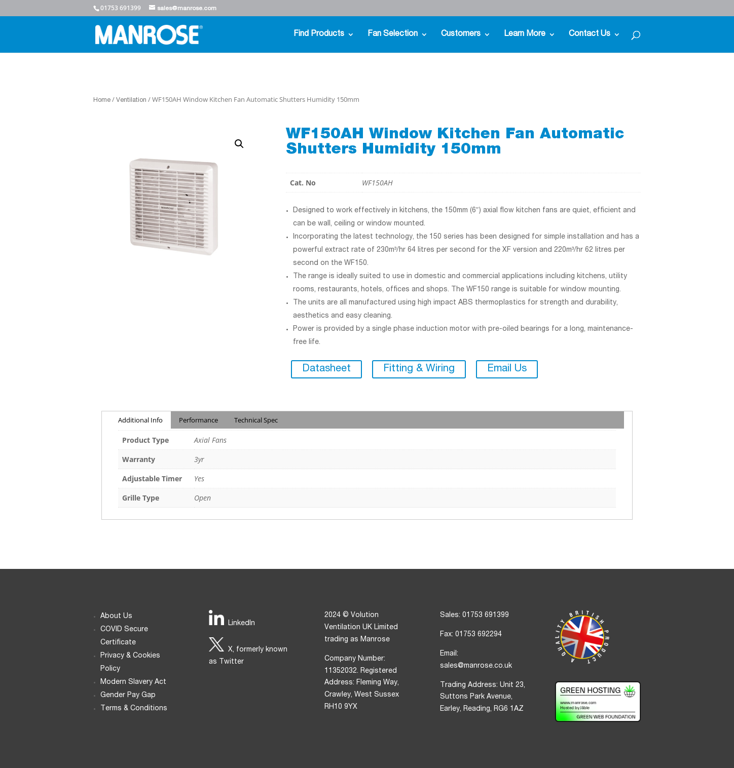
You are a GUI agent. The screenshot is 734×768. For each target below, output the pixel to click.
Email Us (507, 369)
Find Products (318, 35)
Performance (198, 420)
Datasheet (326, 369)
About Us (116, 616)
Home (102, 100)
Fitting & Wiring (419, 369)
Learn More (524, 35)
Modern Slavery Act (133, 682)
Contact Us (589, 35)
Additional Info (140, 420)
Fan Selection (393, 35)
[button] (239, 144)
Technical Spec (256, 420)
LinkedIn (241, 623)
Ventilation (131, 100)
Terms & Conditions (133, 708)
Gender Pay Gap (128, 695)
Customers (461, 35)
